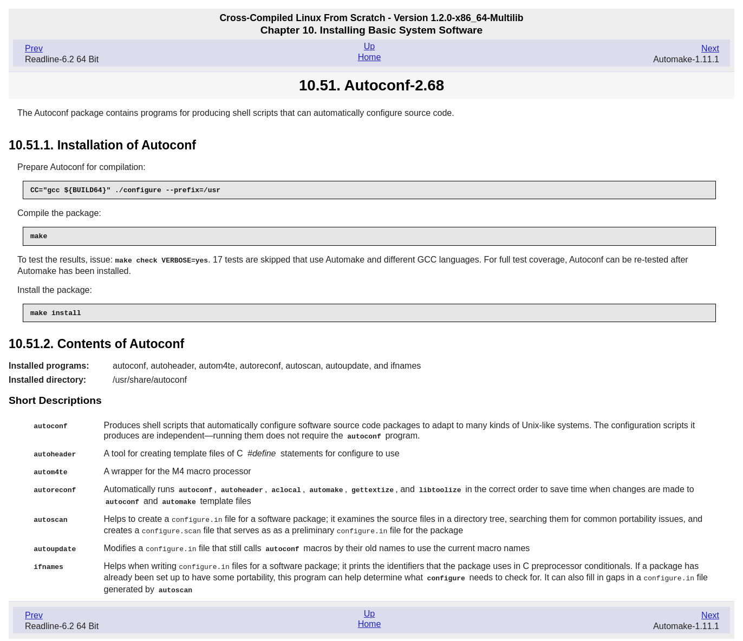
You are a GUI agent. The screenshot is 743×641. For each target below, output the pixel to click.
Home (369, 57)
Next (710, 48)
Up (369, 46)
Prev (34, 48)
